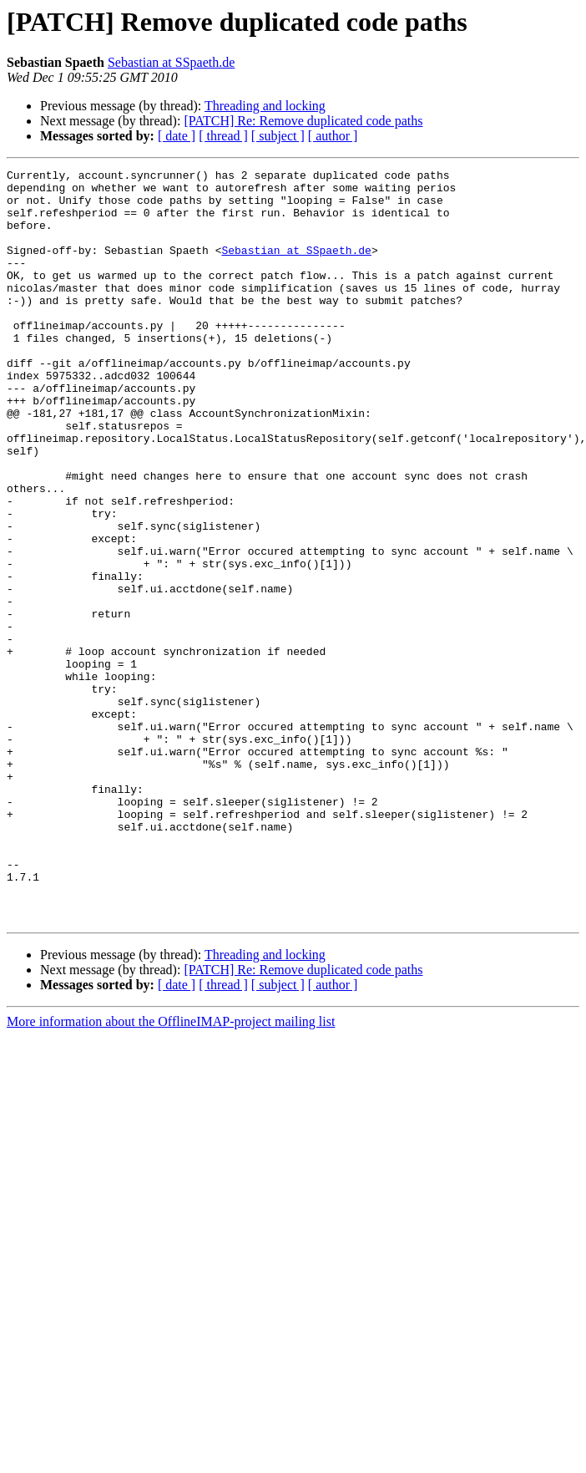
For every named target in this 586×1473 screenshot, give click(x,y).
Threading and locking (265, 106)
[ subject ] (278, 136)
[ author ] (333, 136)
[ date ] (176, 136)
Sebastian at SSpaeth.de (171, 62)
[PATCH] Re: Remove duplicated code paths (303, 121)
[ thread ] (223, 136)
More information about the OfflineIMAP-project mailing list (171, 1172)
